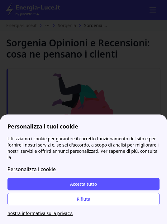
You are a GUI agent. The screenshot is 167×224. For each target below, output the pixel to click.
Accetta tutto (83, 184)
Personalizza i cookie (31, 169)
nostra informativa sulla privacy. (40, 213)
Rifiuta (83, 199)
